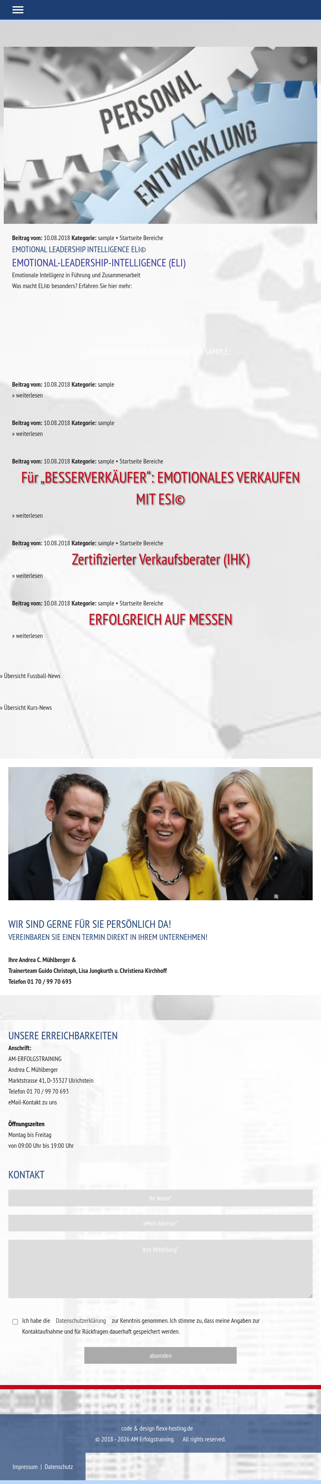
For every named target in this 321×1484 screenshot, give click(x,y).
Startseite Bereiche (142, 237)
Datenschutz (59, 1466)
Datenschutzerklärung (81, 1320)
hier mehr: (120, 285)
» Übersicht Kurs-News (26, 707)
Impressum (25, 1466)
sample (106, 237)
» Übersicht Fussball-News (30, 675)
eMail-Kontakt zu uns (32, 1102)
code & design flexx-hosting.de (157, 1428)
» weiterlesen (27, 395)
